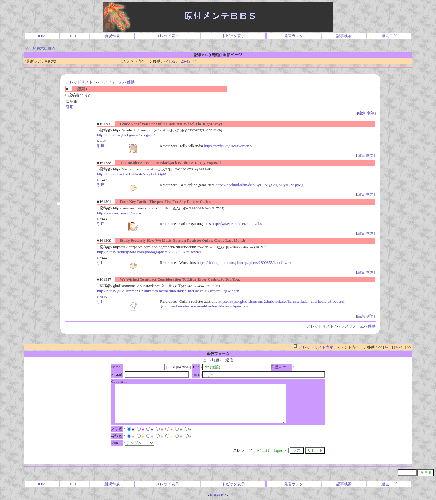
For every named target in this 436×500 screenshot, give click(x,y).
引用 (69, 107)
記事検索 (344, 36)
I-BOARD (218, 495)
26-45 (185, 61)
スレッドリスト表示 (313, 347)
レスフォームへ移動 (117, 82)
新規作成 (112, 36)
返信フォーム (218, 353)
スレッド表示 (167, 36)
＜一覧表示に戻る (40, 48)
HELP (74, 36)
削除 (370, 113)
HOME (42, 36)
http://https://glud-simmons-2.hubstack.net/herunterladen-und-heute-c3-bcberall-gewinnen (168, 291)
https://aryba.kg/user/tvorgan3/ (228, 146)
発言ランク (293, 36)
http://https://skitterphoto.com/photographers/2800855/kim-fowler (149, 252)
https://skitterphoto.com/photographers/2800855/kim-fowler (244, 262)
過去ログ (389, 36)
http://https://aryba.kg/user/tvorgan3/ (126, 135)
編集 (362, 113)
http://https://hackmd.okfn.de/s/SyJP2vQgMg (132, 174)
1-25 (173, 61)
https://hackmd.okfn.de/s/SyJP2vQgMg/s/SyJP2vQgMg (260, 184)
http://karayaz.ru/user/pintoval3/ (122, 213)
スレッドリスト (79, 82)
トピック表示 (233, 36)
